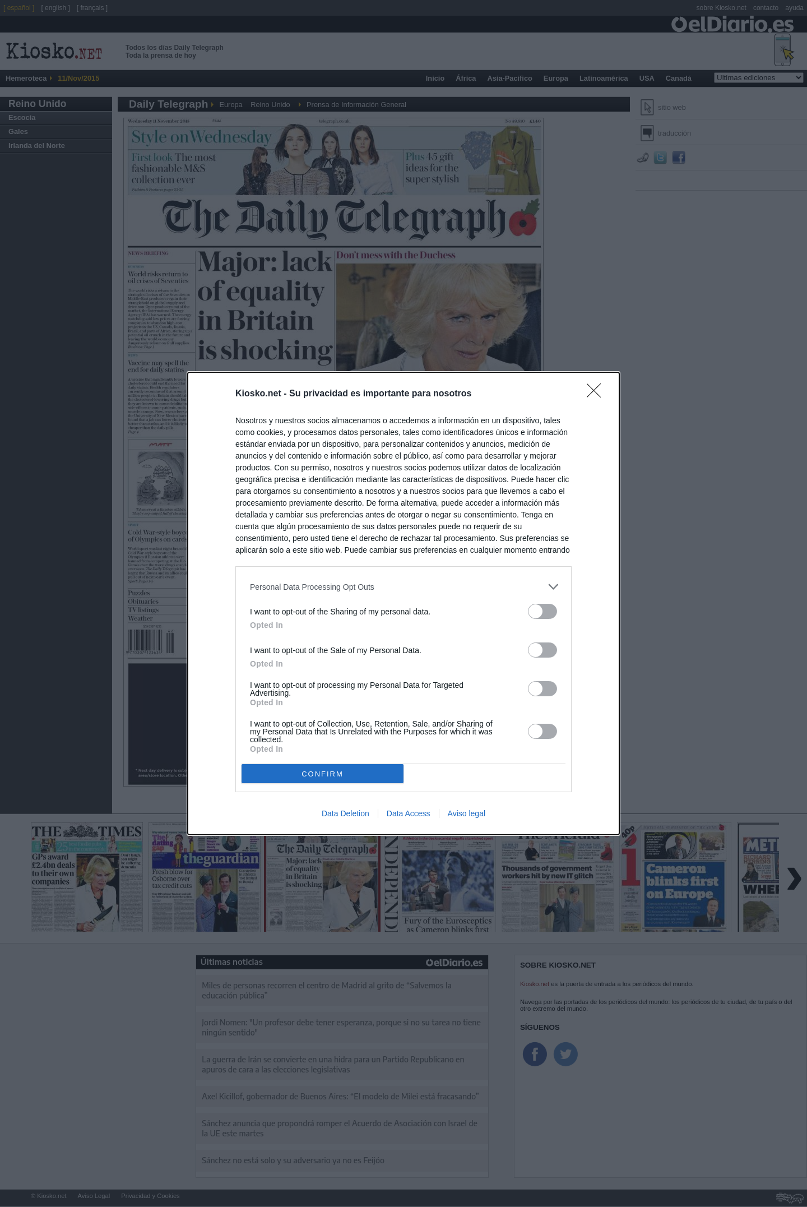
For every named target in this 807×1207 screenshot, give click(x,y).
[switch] (542, 611)
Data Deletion (345, 813)
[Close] (597, 394)
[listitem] (403, 587)
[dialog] (403, 603)
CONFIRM (323, 773)
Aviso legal (466, 813)
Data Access (408, 813)
